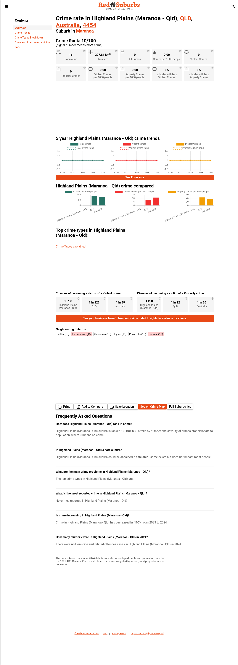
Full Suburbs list (180, 434)
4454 (89, 25)
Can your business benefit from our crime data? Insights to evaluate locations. (135, 346)
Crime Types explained (71, 246)
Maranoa (85, 31)
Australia (68, 25)
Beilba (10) (63, 361)
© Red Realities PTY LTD (87, 661)
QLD (185, 18)
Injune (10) (120, 361)
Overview (20, 27)
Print (66, 434)
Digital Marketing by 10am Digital (147, 661)
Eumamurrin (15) (81, 361)
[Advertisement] (135, 110)
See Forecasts (134, 177)
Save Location (124, 434)
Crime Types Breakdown (29, 37)
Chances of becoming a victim (32, 42)
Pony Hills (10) (137, 361)
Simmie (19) (156, 361)
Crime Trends (22, 32)
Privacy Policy (119, 661)
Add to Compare (92, 434)
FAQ (17, 47)
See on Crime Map (152, 434)
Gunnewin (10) (102, 361)
